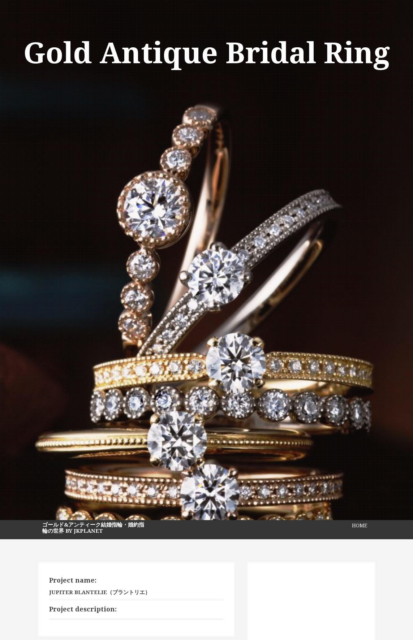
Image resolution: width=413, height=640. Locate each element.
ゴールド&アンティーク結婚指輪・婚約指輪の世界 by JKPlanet (93, 528)
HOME (359, 525)
